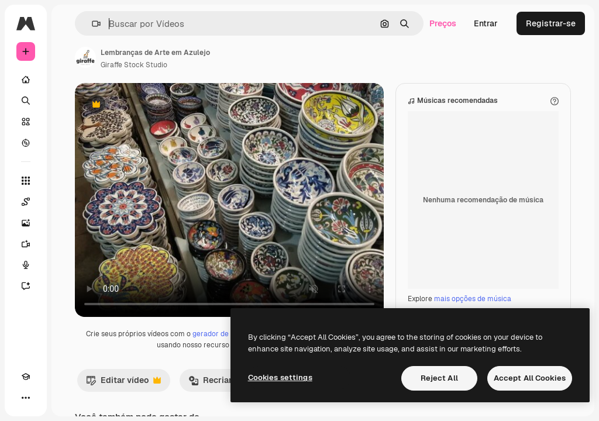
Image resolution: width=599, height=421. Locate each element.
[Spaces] (25, 201)
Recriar (216, 383)
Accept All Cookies (530, 378)
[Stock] (25, 121)
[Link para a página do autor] (85, 57)
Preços (442, 23)
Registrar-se (551, 23)
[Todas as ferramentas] (25, 180)
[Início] (25, 79)
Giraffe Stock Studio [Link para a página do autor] (134, 65)
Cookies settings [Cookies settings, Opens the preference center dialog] (280, 377)
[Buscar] (25, 100)
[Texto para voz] (25, 265)
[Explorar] (25, 142)
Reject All (439, 378)
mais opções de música (472, 298)
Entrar (486, 23)
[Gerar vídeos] (25, 243)
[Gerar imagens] (25, 222)
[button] (91, 23)
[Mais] (25, 397)
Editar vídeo (123, 383)
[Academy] (25, 376)
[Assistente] (25, 286)
